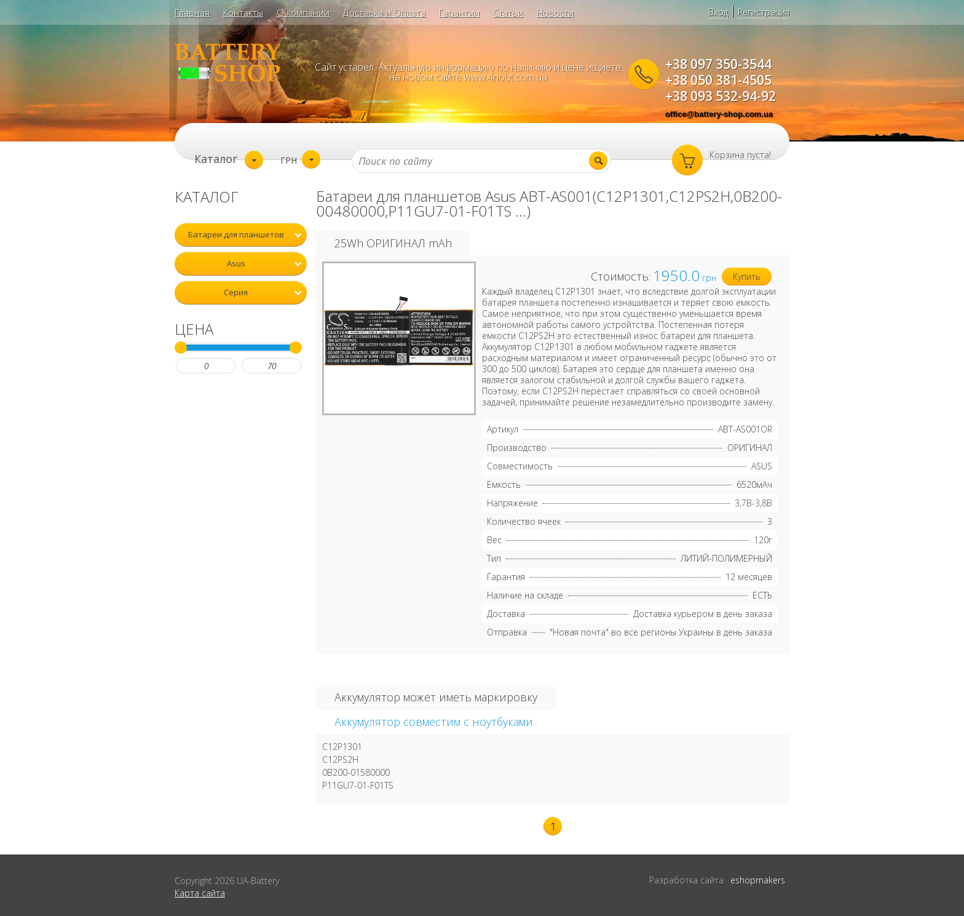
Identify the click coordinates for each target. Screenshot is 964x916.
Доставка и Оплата (384, 12)
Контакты (243, 12)
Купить (747, 276)
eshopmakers (757, 880)
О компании (303, 12)
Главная (192, 12)
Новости (555, 12)
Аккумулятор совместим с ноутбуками (433, 721)
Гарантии (459, 12)
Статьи (508, 12)
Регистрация (763, 12)
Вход (718, 12)
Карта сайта (200, 893)
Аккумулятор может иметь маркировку (435, 697)
